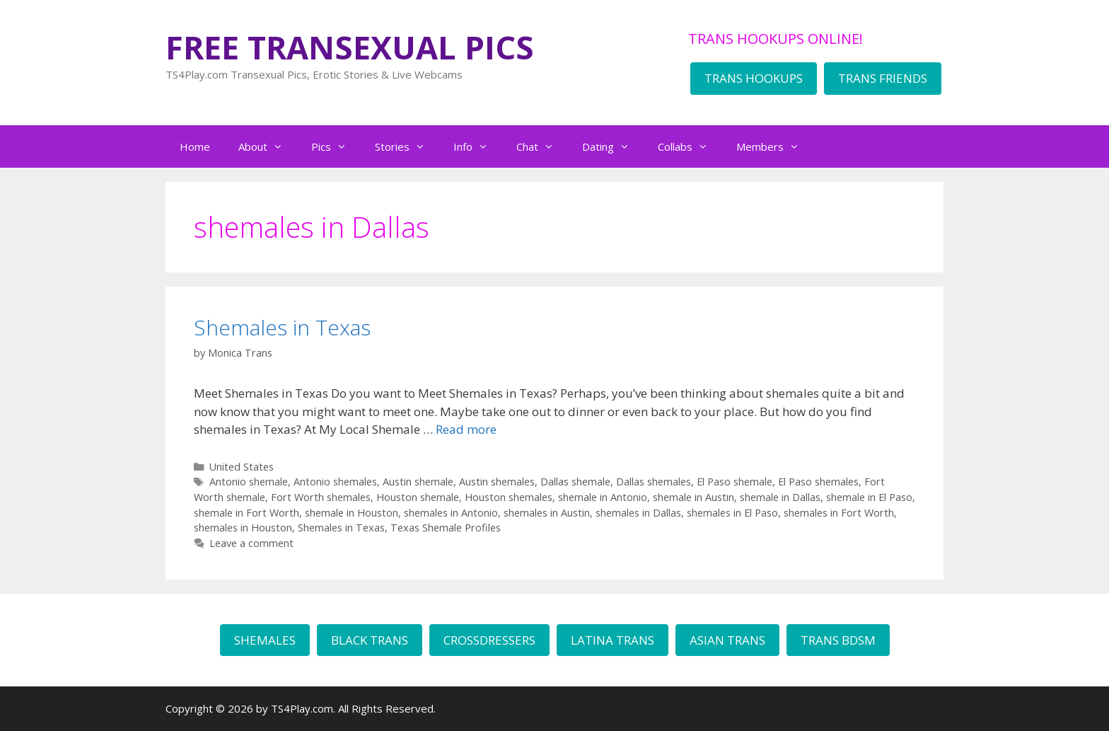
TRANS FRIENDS (882, 78)
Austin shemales (497, 481)
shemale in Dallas (780, 497)
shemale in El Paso (869, 497)
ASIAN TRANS (727, 640)
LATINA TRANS (612, 640)
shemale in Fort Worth (246, 512)
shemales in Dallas (638, 512)
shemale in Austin (693, 497)
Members (774, 146)
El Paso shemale (734, 481)
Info (477, 146)
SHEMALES (265, 640)
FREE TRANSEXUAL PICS (350, 47)
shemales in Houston (243, 527)
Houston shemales (508, 497)
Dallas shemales (653, 481)
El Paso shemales (818, 481)
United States (241, 466)
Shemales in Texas (282, 327)
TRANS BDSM (838, 640)
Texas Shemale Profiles (445, 527)
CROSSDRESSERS (489, 640)
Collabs (690, 146)
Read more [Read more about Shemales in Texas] (466, 429)
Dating (613, 146)
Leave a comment (251, 543)
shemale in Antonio (602, 497)
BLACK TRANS (369, 640)
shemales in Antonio (451, 512)
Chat (542, 146)
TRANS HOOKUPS (753, 78)
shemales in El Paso (732, 512)
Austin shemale (418, 481)
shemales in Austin (547, 512)
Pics (336, 146)
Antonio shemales (335, 481)
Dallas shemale (575, 481)
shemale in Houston (351, 512)
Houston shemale (417, 497)
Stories (407, 146)
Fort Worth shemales (321, 497)
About (267, 146)
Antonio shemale (248, 481)
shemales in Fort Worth (839, 512)
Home (195, 146)
